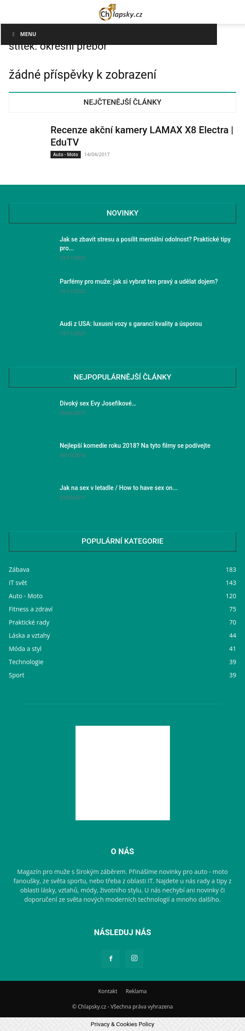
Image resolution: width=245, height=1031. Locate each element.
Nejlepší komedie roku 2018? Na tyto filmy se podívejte (135, 445)
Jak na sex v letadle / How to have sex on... (119, 487)
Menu (23, 34)
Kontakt (107, 991)
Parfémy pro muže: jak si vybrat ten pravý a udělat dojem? (139, 281)
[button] (15, 12)
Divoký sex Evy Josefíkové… (98, 403)
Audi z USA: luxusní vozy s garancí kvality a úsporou (131, 323)
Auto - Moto (65, 154)
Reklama (136, 991)
